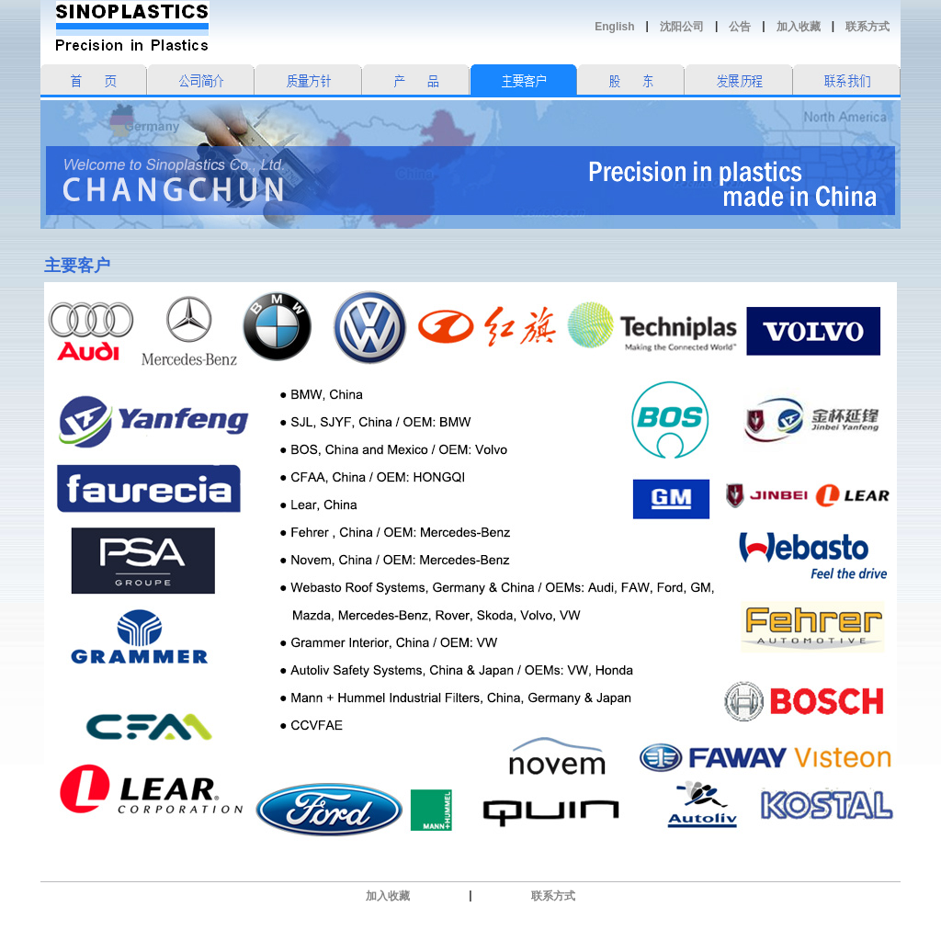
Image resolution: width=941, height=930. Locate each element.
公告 (740, 26)
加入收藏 (799, 26)
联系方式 (867, 26)
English (614, 26)
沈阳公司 (682, 26)
